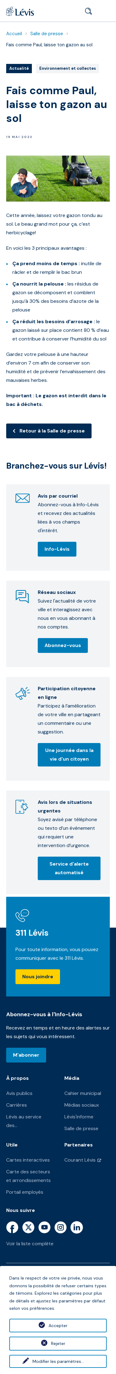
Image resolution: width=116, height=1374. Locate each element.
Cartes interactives (28, 1160)
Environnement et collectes (67, 69)
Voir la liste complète (30, 1243)
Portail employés (24, 1192)
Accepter (58, 1325)
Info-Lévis (57, 549)
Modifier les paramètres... (58, 1361)
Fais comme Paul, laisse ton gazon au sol (49, 45)
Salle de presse (46, 34)
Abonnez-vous (63, 645)
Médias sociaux (81, 1105)
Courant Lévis (80, 1160)
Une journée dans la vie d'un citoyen (69, 754)
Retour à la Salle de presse (52, 431)
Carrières (16, 1105)
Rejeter (58, 1343)
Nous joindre (37, 976)
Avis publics (19, 1093)
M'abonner (26, 1055)
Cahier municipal (82, 1093)
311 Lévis (32, 932)
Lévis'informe (78, 1116)
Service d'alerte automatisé (69, 868)
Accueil (14, 34)
